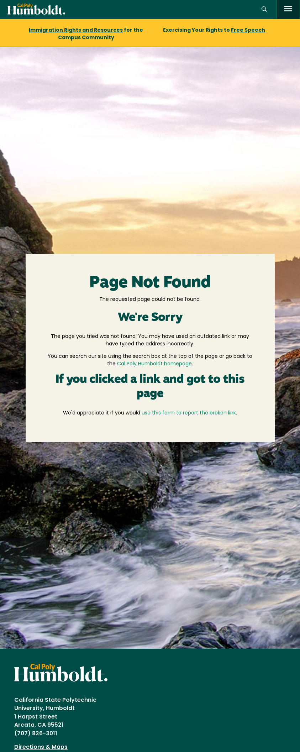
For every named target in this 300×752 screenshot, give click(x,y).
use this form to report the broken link (189, 413)
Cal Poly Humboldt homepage (154, 364)
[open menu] (288, 9)
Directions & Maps (41, 747)
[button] (264, 9)
